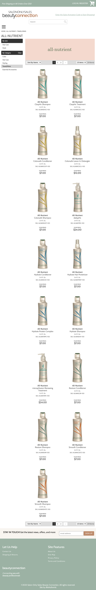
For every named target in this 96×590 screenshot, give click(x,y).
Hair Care (5, 45)
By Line (5, 41)
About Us (51, 551)
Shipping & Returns (10, 555)
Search (65, 22)
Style (4, 48)
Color (4, 57)
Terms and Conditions (56, 561)
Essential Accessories (9, 70)
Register (84, 3)
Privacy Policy (53, 558)
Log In (75, 3)
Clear (20, 53)
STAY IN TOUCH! (29, 532)
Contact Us (6, 551)
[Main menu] (4, 27)
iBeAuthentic (51, 587)
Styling (4, 63)
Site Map (51, 555)
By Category (6, 53)
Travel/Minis (6, 66)
